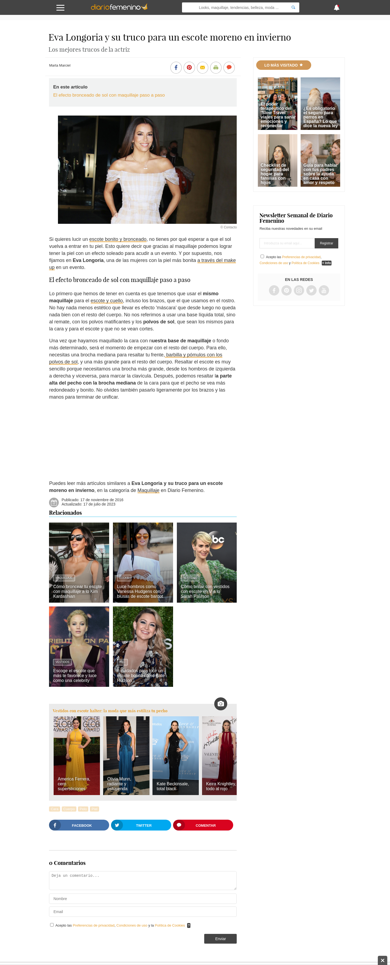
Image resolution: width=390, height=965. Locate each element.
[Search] (293, 7)
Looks (124, 577)
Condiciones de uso (132, 925)
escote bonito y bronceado (118, 239)
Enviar (220, 939)
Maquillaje (149, 490)
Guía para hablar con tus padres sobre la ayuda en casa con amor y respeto (320, 174)
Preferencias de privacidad (94, 925)
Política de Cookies (170, 925)
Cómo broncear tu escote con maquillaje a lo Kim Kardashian (77, 591)
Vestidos (190, 577)
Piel (122, 662)
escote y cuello (107, 300)
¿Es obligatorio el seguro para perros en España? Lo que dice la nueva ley (320, 117)
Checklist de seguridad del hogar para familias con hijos (275, 174)
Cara (54, 809)
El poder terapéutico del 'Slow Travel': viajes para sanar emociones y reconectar (278, 115)
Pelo (83, 809)
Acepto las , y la (120, 925)
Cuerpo (69, 809)
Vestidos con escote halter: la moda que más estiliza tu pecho (110, 710)
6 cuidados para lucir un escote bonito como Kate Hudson (141, 675)
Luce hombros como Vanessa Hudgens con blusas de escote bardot (140, 591)
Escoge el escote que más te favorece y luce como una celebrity (74, 675)
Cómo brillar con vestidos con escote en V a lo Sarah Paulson (205, 591)
